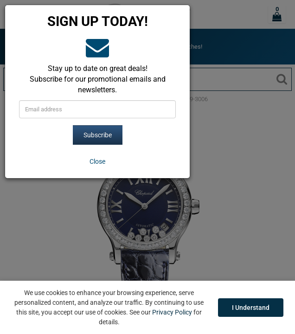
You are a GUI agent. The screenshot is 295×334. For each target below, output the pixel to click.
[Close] (97, 161)
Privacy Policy (172, 312)
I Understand (250, 307)
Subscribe (98, 135)
